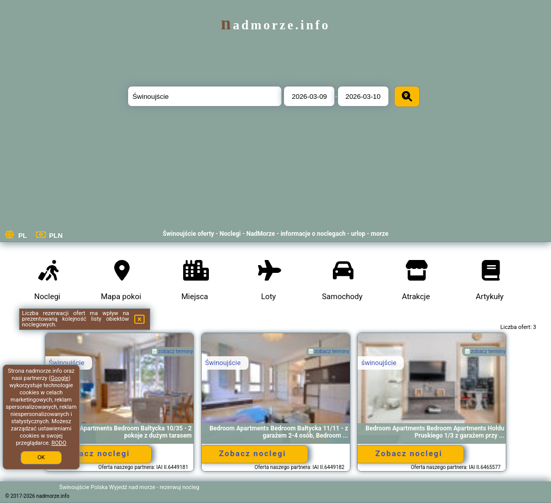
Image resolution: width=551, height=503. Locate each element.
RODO (58, 443)
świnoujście (378, 363)
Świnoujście (66, 363)
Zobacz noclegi (96, 453)
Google (60, 378)
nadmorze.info (275, 25)
